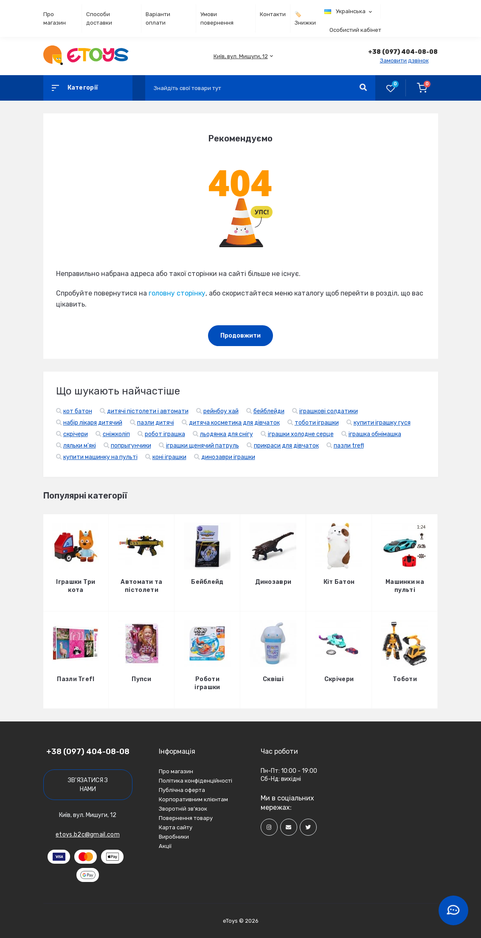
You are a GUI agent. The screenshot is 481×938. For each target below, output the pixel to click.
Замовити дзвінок (404, 60)
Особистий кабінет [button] (355, 30)
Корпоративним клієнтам (193, 799)
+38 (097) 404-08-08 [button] (87, 751)
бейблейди (268, 411)
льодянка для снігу (226, 434)
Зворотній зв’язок (183, 809)
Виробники (174, 837)
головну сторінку (177, 293)
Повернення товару (186, 818)
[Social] (269, 827)
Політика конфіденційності (195, 780)
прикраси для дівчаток (286, 445)
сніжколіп (116, 434)
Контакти (273, 14)
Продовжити (240, 335)
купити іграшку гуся (382, 422)
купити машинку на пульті (100, 457)
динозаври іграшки (228, 457)
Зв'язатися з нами (88, 785)
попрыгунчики (131, 445)
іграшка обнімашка (375, 434)
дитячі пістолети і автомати (147, 411)
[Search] (363, 88)
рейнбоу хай (221, 411)
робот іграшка (165, 434)
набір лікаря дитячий (92, 422)
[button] (240, 56)
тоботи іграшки (317, 422)
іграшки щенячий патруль (202, 445)
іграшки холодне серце (301, 434)
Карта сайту (175, 827)
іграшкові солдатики (328, 411)
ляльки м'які (79, 445)
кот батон (77, 411)
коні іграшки (169, 457)
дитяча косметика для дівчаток (234, 422)
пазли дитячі (155, 422)
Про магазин (176, 771)
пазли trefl (349, 445)
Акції (165, 846)
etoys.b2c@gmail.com (88, 834)
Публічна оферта (182, 790)
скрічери (75, 434)
